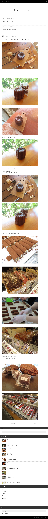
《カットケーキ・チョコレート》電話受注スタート (10, 29)
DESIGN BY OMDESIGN (44, 517)
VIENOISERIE (3, 493)
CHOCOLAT (4, 498)
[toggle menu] (46, 2)
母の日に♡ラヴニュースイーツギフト (8, 21)
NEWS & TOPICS (24, 10)
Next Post (35, 423)
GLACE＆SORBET (4, 491)
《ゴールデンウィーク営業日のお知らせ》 (9, 26)
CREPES (3, 489)
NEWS (2, 495)
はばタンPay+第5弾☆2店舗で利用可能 (9, 18)
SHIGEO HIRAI (6, 1)
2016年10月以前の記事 (5, 513)
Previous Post (13, 423)
